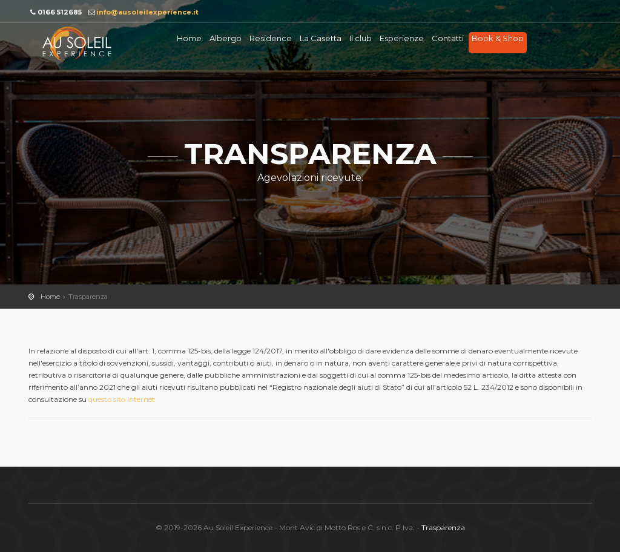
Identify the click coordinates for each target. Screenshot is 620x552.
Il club (360, 38)
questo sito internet (121, 399)
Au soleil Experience (76, 44)
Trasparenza (443, 527)
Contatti (448, 38)
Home (189, 38)
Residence (270, 38)
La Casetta (320, 38)
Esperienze (402, 38)
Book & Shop (498, 38)
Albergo (225, 38)
